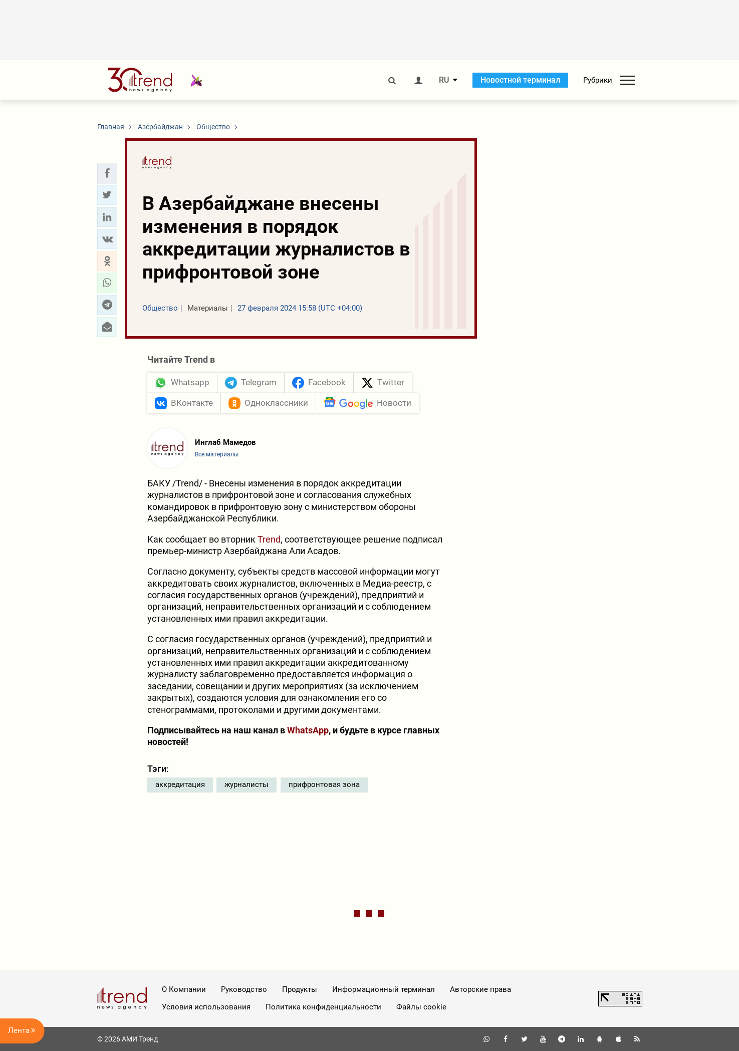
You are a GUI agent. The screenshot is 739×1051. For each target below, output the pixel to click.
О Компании (184, 989)
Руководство (244, 989)
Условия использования (206, 1006)
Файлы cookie (421, 1006)
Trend (269, 539)
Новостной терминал (520, 80)
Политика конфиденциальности (323, 1006)
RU (444, 80)
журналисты (246, 784)
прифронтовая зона (324, 784)
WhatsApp (308, 730)
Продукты (299, 989)
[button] (107, 173)
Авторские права (480, 989)
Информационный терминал (383, 989)
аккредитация (180, 784)
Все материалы (216, 454)
